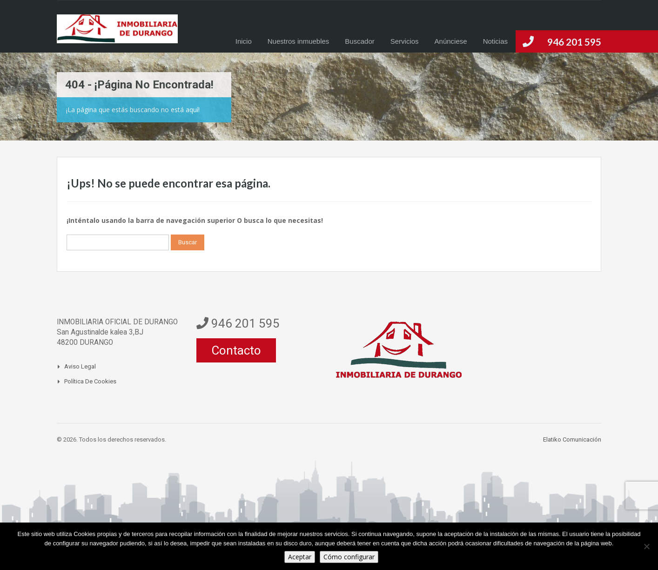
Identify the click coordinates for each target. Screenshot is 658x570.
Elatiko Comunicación (572, 439)
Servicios (404, 41)
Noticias (495, 41)
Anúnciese (451, 41)
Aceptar (299, 556)
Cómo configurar (349, 556)
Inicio (243, 41)
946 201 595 (574, 41)
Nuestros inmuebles (298, 41)
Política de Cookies (90, 381)
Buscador (359, 41)
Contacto (236, 350)
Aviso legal (80, 366)
